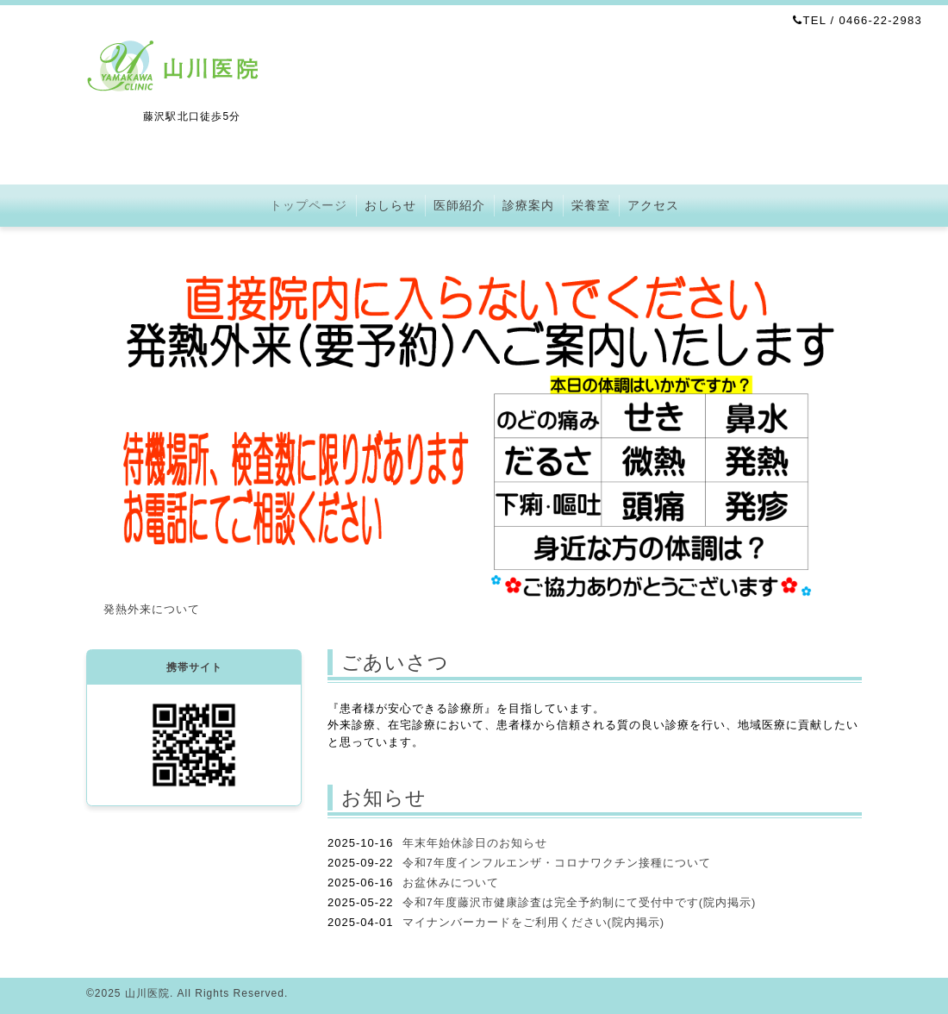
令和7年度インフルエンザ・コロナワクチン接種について (556, 862)
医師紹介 (459, 205)
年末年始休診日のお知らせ (474, 842)
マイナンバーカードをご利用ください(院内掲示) (533, 922)
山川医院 (147, 993)
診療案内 (528, 205)
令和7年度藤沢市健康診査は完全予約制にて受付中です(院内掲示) (579, 902)
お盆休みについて (450, 882)
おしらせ (390, 205)
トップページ (308, 205)
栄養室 (590, 205)
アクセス (653, 205)
